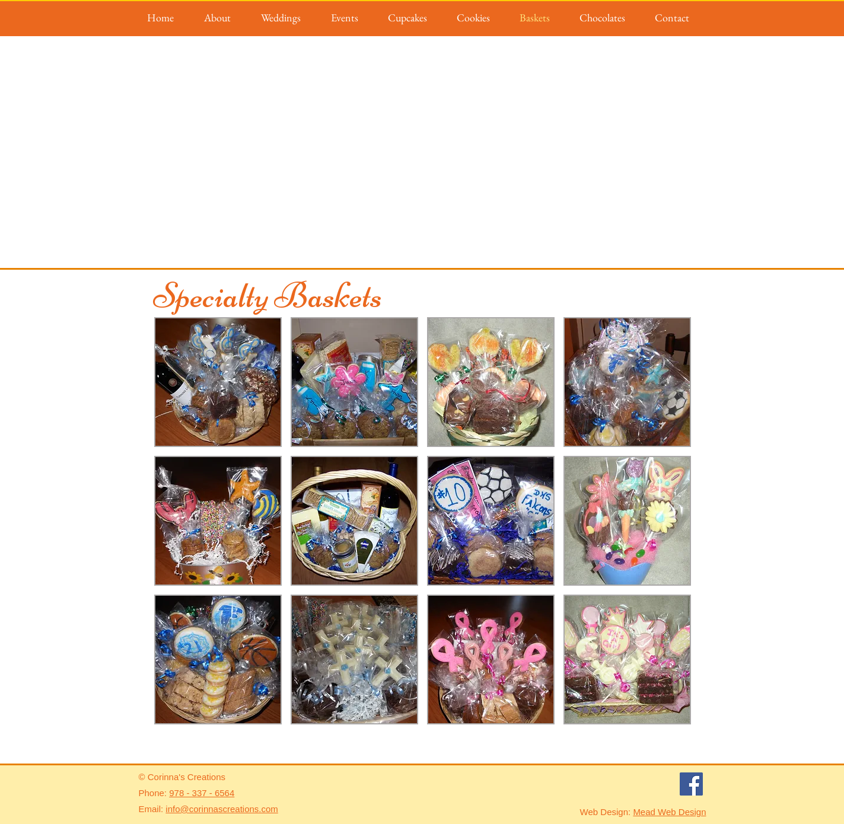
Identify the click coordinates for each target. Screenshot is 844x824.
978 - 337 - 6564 (201, 793)
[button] (218, 382)
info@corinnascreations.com (221, 809)
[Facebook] (691, 784)
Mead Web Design (669, 812)
